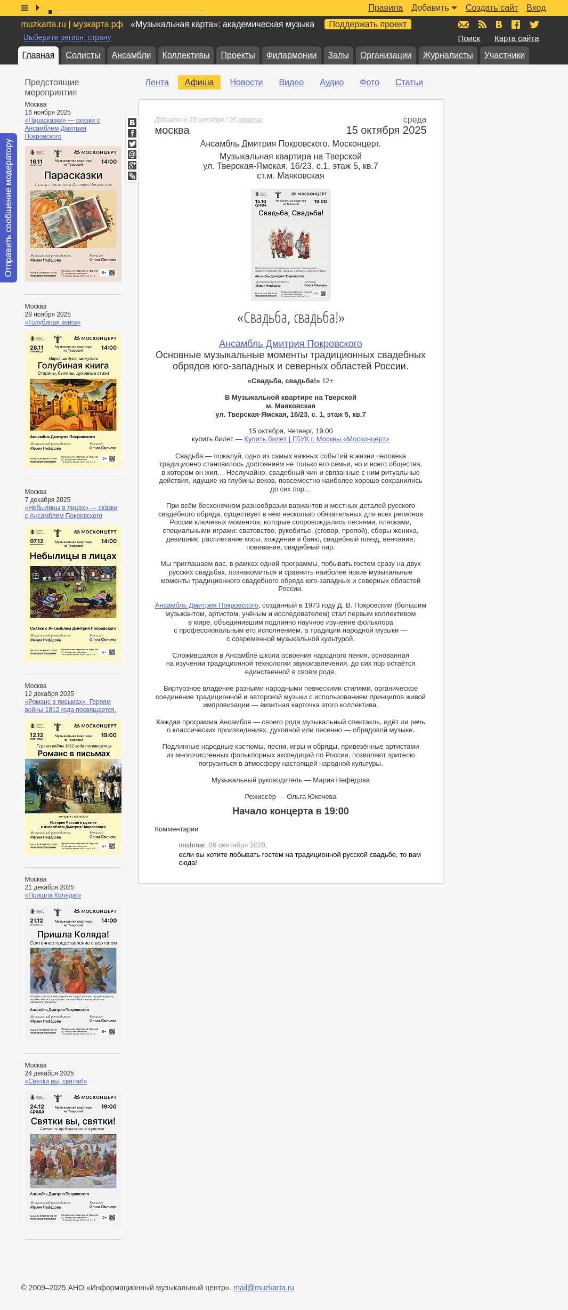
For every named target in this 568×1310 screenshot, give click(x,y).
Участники (504, 55)
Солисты (83, 55)
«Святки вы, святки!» (56, 1081)
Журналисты (448, 55)
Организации (386, 55)
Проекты (238, 55)
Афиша (199, 82)
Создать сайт (492, 7)
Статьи (409, 82)
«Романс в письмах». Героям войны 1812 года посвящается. (71, 706)
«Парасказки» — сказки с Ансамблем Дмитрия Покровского (62, 128)
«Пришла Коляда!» (53, 895)
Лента (157, 82)
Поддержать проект (368, 24)
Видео (291, 82)
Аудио (332, 82)
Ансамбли (131, 55)
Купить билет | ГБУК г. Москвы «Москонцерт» (317, 439)
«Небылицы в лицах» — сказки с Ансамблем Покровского (71, 512)
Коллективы (186, 55)
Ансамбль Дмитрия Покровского (290, 343)
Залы (338, 55)
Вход (536, 7)
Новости (246, 82)
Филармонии (291, 55)
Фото (369, 82)
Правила (385, 7)
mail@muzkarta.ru (263, 1287)
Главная (38, 55)
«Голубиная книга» (53, 322)
